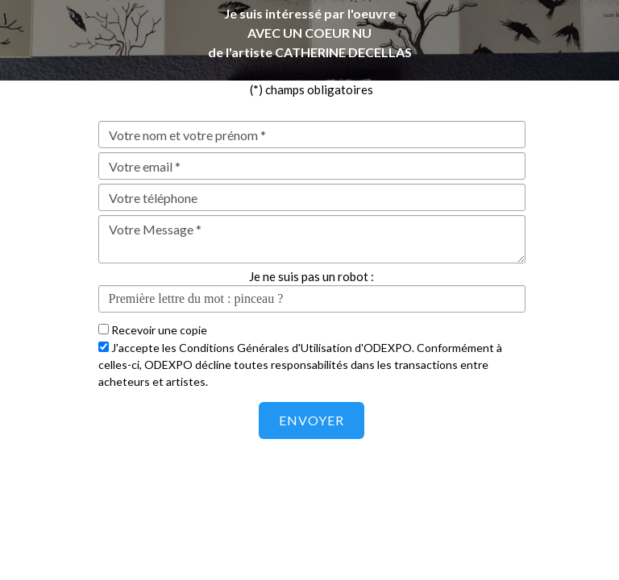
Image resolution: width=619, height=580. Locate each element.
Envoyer (311, 420)
